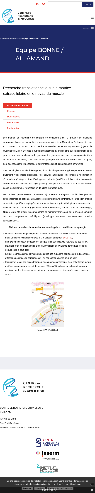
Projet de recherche (17, 105)
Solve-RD (67, 237)
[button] (86, 28)
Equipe (11, 111)
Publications (13, 116)
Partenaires (13, 122)
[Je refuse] (91, 485)
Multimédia (13, 128)
